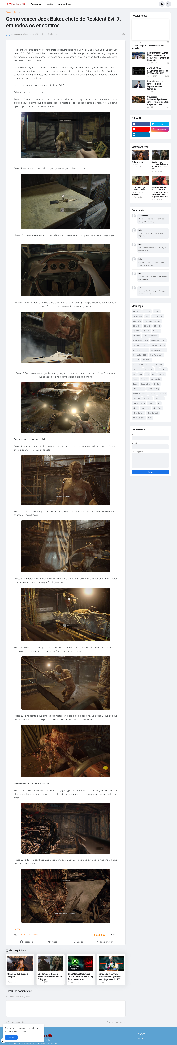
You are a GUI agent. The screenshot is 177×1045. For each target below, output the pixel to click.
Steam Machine (139, 393)
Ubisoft (151, 403)
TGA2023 (147, 398)
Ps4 (26, 935)
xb (159, 403)
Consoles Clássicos (152, 321)
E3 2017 (147, 326)
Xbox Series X (138, 418)
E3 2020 (146, 331)
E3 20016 (136, 326)
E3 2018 (157, 326)
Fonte (17, 928)
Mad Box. (158, 364)
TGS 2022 (159, 398)
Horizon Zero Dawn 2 (142, 364)
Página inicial (11, 12)
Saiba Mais (24, 1031)
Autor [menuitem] (50, 4)
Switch (152, 393)
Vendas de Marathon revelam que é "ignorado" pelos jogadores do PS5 (110, 977)
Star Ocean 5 (138, 389)
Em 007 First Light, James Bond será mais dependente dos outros (139, 191)
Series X (144, 379)
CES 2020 (137, 321)
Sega (135, 379)
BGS (147, 316)
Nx (157, 369)
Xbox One (33, 935)
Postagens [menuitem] (35, 4)
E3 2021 (156, 331)
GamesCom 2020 (140, 350)
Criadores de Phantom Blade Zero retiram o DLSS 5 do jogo (50, 977)
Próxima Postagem (115, 1022)
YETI (150, 418)
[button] (162, 4)
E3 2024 (136, 335)
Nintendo (148, 369)
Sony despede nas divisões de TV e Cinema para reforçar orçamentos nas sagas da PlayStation (160, 192)
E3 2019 (136, 331)
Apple (156, 311)
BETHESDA (137, 316)
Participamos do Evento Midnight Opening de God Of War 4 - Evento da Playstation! (158, 57)
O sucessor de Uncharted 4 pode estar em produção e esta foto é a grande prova (158, 101)
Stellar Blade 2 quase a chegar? (17, 975)
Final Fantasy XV (150, 335)
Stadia (156, 384)
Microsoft (137, 369)
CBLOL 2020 (158, 316)
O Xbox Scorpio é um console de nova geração (148, 46)
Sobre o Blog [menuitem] (64, 4)
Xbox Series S (152, 413)
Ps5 (147, 374)
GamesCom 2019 (158, 345)
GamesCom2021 (139, 355)
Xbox (135, 408)
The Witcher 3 (139, 403)
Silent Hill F (155, 379)
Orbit (164, 369)
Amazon (136, 311)
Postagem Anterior (16, 1022)
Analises (147, 311)
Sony (135, 384)
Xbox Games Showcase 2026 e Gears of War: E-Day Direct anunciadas (80, 977)
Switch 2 (162, 393)
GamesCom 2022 (158, 350)
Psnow (161, 374)
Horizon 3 (146, 360)
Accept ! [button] (11, 1037)
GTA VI (136, 360)
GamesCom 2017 (158, 340)
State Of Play (153, 389)
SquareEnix (145, 384)
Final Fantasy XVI (140, 340)
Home (140, 1038)
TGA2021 (136, 398)
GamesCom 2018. (140, 345)
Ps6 (153, 374)
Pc (19, 12)
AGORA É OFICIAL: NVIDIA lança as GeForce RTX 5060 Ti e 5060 (157, 70)
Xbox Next (145, 408)
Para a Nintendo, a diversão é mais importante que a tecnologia (155, 85)
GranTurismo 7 (156, 355)
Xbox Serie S (138, 413)
